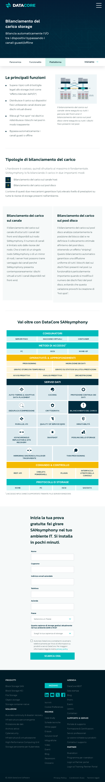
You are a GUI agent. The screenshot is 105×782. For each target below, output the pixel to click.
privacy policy (62, 649)
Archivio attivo (12, 729)
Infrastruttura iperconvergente (20, 719)
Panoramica (15, 62)
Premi (70, 700)
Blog (47, 754)
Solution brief (51, 736)
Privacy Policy (60, 777)
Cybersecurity (11, 733)
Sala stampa (73, 691)
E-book (48, 731)
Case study (50, 718)
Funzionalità (35, 62)
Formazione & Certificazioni (80, 729)
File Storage (11, 695)
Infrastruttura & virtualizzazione (20, 738)
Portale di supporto (76, 724)
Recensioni (50, 758)
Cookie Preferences (54, 707)
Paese (33, 613)
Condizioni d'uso (76, 777)
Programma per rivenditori (80, 757)
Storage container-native (17, 704)
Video (47, 745)
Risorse (49, 712)
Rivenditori (72, 753)
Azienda (34, 601)
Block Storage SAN (14, 686)
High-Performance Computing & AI (22, 742)
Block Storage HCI (14, 691)
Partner (71, 747)
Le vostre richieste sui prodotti (81, 738)
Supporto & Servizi (77, 718)
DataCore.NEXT (74, 686)
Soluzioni (10, 709)
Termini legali (93, 777)
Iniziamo (53, 685)
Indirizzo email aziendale (42, 576)
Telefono (35, 588)
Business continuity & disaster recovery (24, 715)
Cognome (35, 564)
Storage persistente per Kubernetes (22, 747)
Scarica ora (52, 656)
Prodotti (10, 680)
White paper (50, 727)
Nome (33, 551)
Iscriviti (48, 702)
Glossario (49, 763)
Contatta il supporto (77, 742)
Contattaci (72, 713)
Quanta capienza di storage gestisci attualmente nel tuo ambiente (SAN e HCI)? (51, 627)
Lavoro (70, 709)
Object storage (12, 700)
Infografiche (50, 740)
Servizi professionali (76, 733)
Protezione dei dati (14, 724)
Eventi (48, 749)
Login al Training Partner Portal (82, 766)
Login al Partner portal (78, 762)
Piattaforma (55, 62)
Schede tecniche (52, 722)
